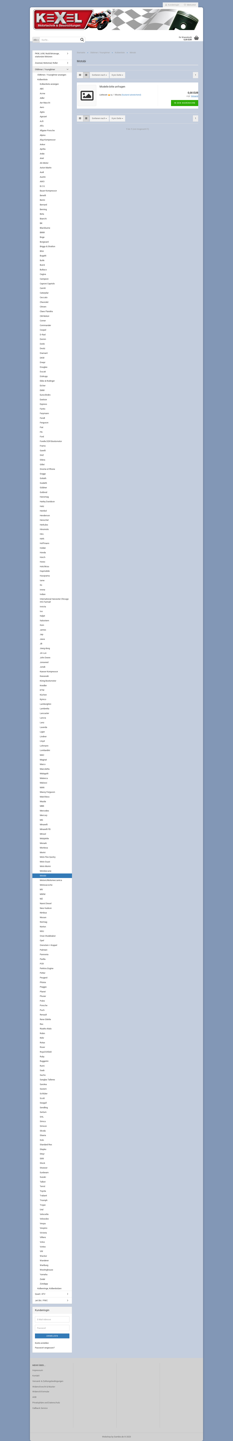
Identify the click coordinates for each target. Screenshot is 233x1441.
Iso (41, 611)
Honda (43, 552)
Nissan (43, 917)
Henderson (45, 515)
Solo (42, 1140)
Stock (42, 1163)
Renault (43, 1014)
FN (41, 432)
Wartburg (44, 1265)
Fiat (41, 427)
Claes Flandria (46, 311)
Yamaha (43, 1274)
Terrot (42, 1186)
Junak (42, 667)
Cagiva (43, 274)
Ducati (43, 371)
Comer (43, 320)
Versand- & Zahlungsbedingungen (47, 1381)
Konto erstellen (42, 1343)
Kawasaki (44, 676)
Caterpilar (44, 293)
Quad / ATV (40, 1294)
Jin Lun (43, 653)
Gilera (42, 460)
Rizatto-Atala (45, 1028)
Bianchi (43, 218)
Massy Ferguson (47, 792)
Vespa (43, 1223)
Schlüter (43, 1093)
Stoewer (43, 1168)
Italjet (42, 616)
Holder (43, 548)
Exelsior (43, 399)
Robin (42, 1033)
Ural (41, 1209)
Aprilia (42, 149)
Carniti (43, 288)
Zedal (42, 1279)
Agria (42, 112)
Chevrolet (44, 302)
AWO (42, 181)
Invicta (43, 606)
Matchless (45, 797)
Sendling (44, 1107)
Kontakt (35, 1375)
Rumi (42, 1066)
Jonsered (44, 662)
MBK (42, 806)
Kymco (43, 699)
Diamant (44, 353)
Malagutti (44, 773)
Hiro (42, 534)
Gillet (42, 464)
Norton (43, 926)
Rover (42, 1047)
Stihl (42, 1158)
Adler (42, 98)
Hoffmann (44, 543)
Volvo (42, 1242)
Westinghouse (46, 1270)
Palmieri (43, 950)
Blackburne (45, 228)
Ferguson (44, 422)
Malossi (43, 783)
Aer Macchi (45, 102)
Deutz (42, 348)
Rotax (42, 1042)
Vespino (43, 1228)
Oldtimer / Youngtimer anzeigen (51, 75)
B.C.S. (42, 186)
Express (43, 404)
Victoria (43, 1233)
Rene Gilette (45, 1019)
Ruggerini (44, 1061)
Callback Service (40, 1408)
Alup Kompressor (47, 140)
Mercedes (44, 810)
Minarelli (44, 824)
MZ (41, 898)
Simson (43, 1126)
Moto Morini (45, 866)
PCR (42, 963)
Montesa (44, 848)
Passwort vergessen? (45, 1347)
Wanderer (44, 1260)
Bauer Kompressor (48, 191)
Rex (41, 1024)
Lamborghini (45, 704)
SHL (42, 1117)
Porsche (43, 1005)
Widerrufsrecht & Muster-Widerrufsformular (43, 1389)
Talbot (42, 1182)
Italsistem (44, 620)
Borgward (44, 242)
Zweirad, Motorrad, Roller (46, 63)
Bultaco (43, 269)
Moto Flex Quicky (47, 857)
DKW (42, 358)
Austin (43, 177)
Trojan (43, 1205)
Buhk (42, 260)
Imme (42, 589)
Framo (43, 446)
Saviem (43, 1089)
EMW (42, 390)
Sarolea (43, 1084)
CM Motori (44, 316)
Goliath (43, 478)
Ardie (42, 153)
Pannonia (44, 954)
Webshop (106, 1436)
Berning (43, 209)
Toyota (43, 1191)
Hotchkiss (44, 566)
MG (41, 820)
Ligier (42, 732)
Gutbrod (43, 492)
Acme (42, 93)
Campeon (44, 279)
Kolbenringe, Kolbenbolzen (49, 1288)
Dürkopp (44, 376)
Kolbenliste (42, 79)
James (43, 630)
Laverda (43, 727)
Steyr (42, 1154)
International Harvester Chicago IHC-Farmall (54, 600)
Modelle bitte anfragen (112, 86)
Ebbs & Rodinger (47, 381)
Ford (42, 436)
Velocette (44, 1214)
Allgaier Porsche (47, 130)
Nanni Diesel (45, 903)
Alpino (42, 135)
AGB (34, 1397)
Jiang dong (45, 648)
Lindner (43, 736)
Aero (42, 107)
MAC (42, 755)
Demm (43, 339)
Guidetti (43, 483)
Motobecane (45, 871)
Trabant (43, 1195)
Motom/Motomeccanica (51, 880)
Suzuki (43, 1177)
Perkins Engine (46, 968)
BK (41, 223)
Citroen (43, 306)
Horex (42, 562)
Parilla (42, 959)
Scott (42, 1098)
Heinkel (43, 511)
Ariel (42, 158)
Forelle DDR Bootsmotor (51, 441)
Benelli (43, 195)
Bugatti (43, 255)
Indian (42, 594)
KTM (42, 690)
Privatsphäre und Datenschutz (46, 1402)
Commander (45, 325)
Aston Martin (45, 167)
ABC (42, 89)
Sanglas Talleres (47, 1079)
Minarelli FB (45, 829)
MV (41, 889)
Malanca (44, 778)
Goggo (43, 474)
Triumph (43, 1200)
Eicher (42, 385)
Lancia (43, 718)
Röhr (42, 1038)
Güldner (43, 487)
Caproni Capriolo (47, 283)
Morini (42, 852)
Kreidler (43, 685)
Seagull (43, 1103)
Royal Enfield (45, 1052)
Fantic (42, 409)
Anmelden (52, 1336)
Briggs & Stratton (47, 246)
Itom (42, 625)
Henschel (44, 520)
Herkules (44, 525)
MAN (42, 787)
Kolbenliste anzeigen (49, 84)
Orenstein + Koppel (48, 945)
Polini (42, 1001)
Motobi (43, 875)
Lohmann (44, 746)
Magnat (43, 759)
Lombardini (45, 750)
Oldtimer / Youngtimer (45, 69)
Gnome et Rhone (47, 469)
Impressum (37, 1370)
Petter (42, 973)
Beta (42, 214)
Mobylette (44, 838)
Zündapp (44, 1284)
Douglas (43, 367)
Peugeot (43, 977)
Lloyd (42, 741)
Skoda (43, 1131)
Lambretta (44, 708)
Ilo (41, 585)
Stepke (43, 1149)
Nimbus (43, 912)
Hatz (42, 506)
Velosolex (44, 1219)
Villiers (43, 1237)
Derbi (42, 344)
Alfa (42, 126)
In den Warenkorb (184, 103)
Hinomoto (44, 529)
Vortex (43, 1246)
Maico (42, 764)
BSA (42, 251)
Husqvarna (45, 576)
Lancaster (44, 713)
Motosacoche (46, 885)
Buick (42, 265)
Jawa (42, 639)
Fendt (42, 418)
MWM (42, 894)
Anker (42, 144)
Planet (43, 991)
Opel (42, 940)
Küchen (43, 695)
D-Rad (42, 334)
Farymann (44, 413)
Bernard (43, 204)
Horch (42, 557)
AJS (42, 121)
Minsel (43, 834)
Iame (42, 580)
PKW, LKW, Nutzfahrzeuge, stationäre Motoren (47, 55)
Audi (42, 172)
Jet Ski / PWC (41, 1300)
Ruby (42, 1056)
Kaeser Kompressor (49, 671)
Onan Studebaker (48, 936)
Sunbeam (44, 1172)
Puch (42, 1010)
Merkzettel (190, 5)
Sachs (43, 1075)
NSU (42, 931)
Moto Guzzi (45, 861)
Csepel (43, 330)
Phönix (43, 982)
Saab (42, 1070)
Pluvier (43, 996)
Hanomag (44, 497)
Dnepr (42, 362)
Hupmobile (45, 571)
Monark (43, 843)
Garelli (43, 450)
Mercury (43, 815)
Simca (43, 1121)
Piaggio (43, 987)
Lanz (42, 722)
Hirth (42, 538)
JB (41, 643)
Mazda (43, 801)
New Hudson (46, 908)
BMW (42, 232)
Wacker (43, 1256)
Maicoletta (45, 769)
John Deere (45, 657)
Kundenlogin (172, 5)
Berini (42, 200)
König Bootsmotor (48, 681)
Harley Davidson (47, 501)
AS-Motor (44, 163)
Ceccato (43, 297)
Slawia (43, 1135)
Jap (41, 634)
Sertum (43, 1112)
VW (41, 1251)
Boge (42, 237)
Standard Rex (46, 1144)
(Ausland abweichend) (131, 95)
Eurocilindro (45, 395)
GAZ (42, 455)
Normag (43, 922)
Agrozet (43, 116)
